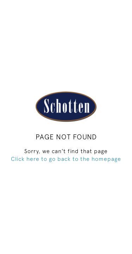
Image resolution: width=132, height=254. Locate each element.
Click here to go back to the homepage (66, 159)
